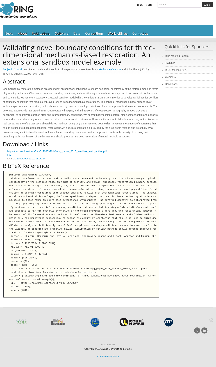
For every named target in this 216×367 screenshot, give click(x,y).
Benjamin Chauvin (13, 69)
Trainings (170, 62)
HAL (9, 154)
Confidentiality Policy (108, 356)
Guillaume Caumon (110, 69)
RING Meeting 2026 (176, 70)
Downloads (171, 84)
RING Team (144, 4)
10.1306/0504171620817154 (29, 158)
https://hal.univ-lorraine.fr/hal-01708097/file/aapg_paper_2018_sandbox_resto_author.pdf (57, 151)
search (207, 4)
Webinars (170, 77)
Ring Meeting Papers (177, 55)
